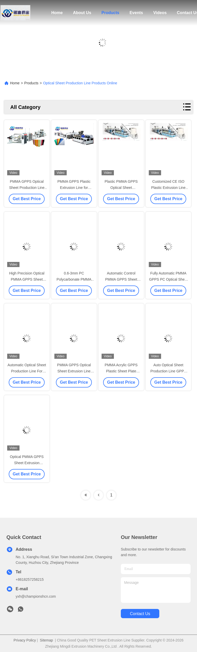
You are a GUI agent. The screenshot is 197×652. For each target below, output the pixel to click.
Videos (159, 13)
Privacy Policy (25, 640)
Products (110, 13)
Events (136, 13)
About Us (82, 13)
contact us (140, 614)
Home (57, 13)
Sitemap (46, 640)
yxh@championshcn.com (36, 596)
